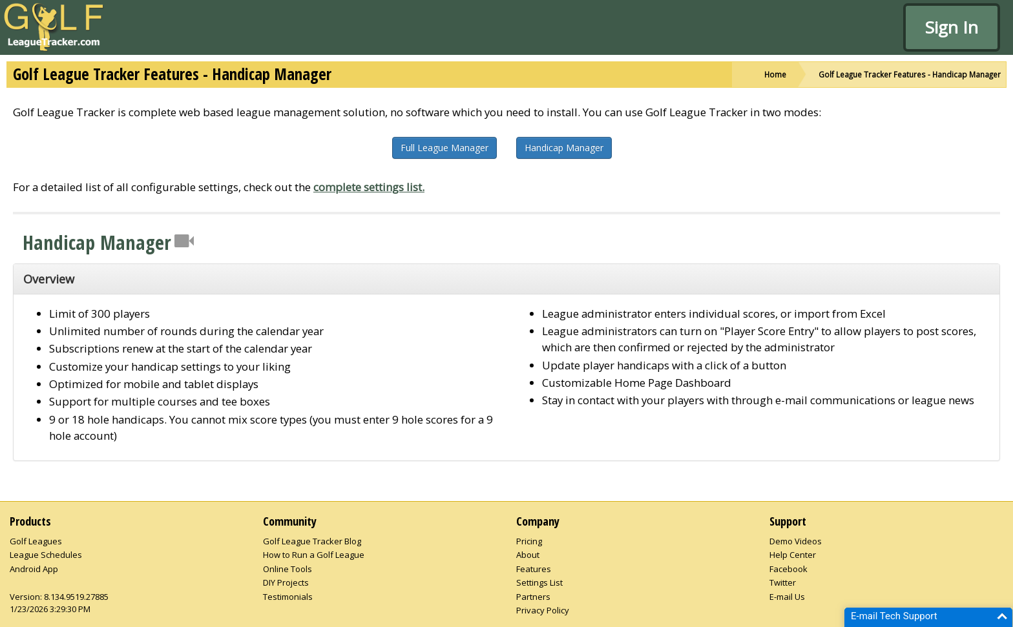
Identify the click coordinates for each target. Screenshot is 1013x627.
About (527, 554)
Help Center (792, 554)
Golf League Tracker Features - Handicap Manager (910, 74)
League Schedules (46, 554)
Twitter (782, 582)
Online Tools (287, 569)
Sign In (951, 27)
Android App (34, 569)
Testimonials (288, 596)
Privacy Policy (542, 610)
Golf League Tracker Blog (312, 541)
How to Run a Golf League (313, 554)
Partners (533, 596)
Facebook (788, 569)
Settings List (539, 582)
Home (775, 74)
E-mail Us (787, 596)
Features (533, 569)
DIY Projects (286, 582)
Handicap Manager (564, 147)
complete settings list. (368, 187)
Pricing (529, 541)
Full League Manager (444, 147)
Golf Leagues (36, 541)
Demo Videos (795, 541)
